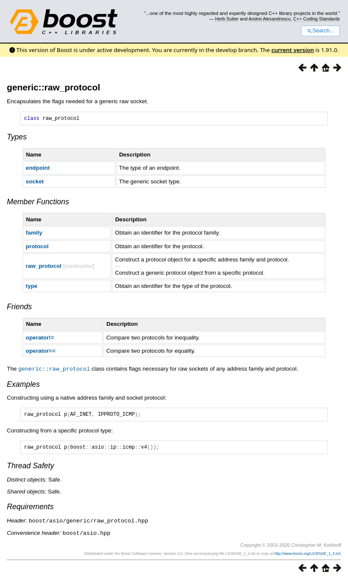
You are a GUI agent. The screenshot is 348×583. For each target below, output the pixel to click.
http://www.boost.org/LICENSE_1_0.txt (307, 556)
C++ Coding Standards (316, 18)
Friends (19, 308)
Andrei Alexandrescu (270, 18)
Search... (320, 31)
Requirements (30, 510)
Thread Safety (30, 469)
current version (293, 50)
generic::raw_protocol (53, 87)
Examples (23, 385)
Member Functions (38, 203)
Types (17, 138)
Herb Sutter (227, 18)
